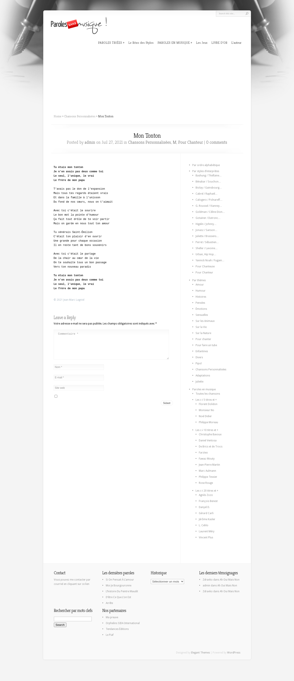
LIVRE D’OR (219, 42)
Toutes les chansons (208, 393)
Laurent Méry (206, 531)
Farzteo (203, 452)
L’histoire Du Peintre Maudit (122, 591)
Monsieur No (206, 410)
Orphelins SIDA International (123, 623)
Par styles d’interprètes (205, 171)
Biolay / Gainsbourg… (209, 187)
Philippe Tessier (208, 476)
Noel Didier (205, 416)
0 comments (216, 142)
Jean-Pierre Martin (209, 464)
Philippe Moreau (208, 422)
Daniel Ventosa (208, 440)
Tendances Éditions (117, 629)
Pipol (199, 363)
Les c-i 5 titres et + (206, 399)
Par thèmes (199, 280)
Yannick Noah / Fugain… (210, 260)
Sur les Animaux (205, 321)
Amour (200, 284)
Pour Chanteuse (205, 266)
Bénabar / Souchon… (208, 181)
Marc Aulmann (207, 470)
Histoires (201, 296)
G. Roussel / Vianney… (209, 205)
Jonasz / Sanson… (206, 230)
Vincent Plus (206, 537)
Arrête (109, 603)
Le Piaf (110, 634)
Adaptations (203, 375)
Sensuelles (202, 314)
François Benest (208, 501)
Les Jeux (201, 42)
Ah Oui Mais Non (229, 579)
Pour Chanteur (190, 142)
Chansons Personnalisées (79, 116)
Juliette (199, 381)
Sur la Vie (201, 327)
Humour (201, 290)
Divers (199, 357)
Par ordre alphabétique (206, 165)
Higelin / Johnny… (206, 224)
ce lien (85, 584)
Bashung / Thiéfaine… (209, 175)
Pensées (200, 302)
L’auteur (236, 42)
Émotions (201, 308)
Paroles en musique (204, 389)
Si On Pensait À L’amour (120, 579)
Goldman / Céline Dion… (210, 211)
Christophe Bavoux (210, 434)
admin (90, 142)
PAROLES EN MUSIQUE (173, 42)
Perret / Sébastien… (207, 242)
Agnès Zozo (206, 495)
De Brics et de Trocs (210, 446)
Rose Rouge (206, 482)
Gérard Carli (206, 513)
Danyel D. (204, 507)
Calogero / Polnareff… (209, 199)
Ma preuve (112, 617)
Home (57, 116)
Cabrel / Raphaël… (207, 193)
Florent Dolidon (208, 404)
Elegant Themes (200, 652)
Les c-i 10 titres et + (207, 430)
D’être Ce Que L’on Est (118, 597)
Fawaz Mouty (207, 458)
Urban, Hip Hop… (206, 254)
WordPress (233, 652)
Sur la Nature (203, 333)
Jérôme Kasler (207, 519)
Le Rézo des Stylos (141, 42)
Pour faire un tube (206, 345)
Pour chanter (203, 339)
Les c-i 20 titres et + (207, 490)
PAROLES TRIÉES (110, 42)
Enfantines (202, 351)
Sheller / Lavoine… (207, 248)
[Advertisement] (147, 78)
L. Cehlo (203, 525)
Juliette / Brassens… (207, 236)
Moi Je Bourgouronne (118, 585)
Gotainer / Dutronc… (208, 217)
